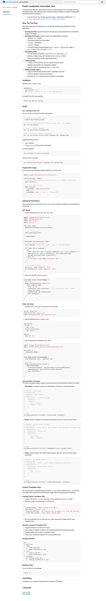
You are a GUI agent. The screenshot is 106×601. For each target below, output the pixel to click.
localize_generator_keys (48, 17)
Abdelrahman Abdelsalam (64, 17)
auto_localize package (11, 2)
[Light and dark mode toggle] (102, 2)
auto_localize (26, 592)
